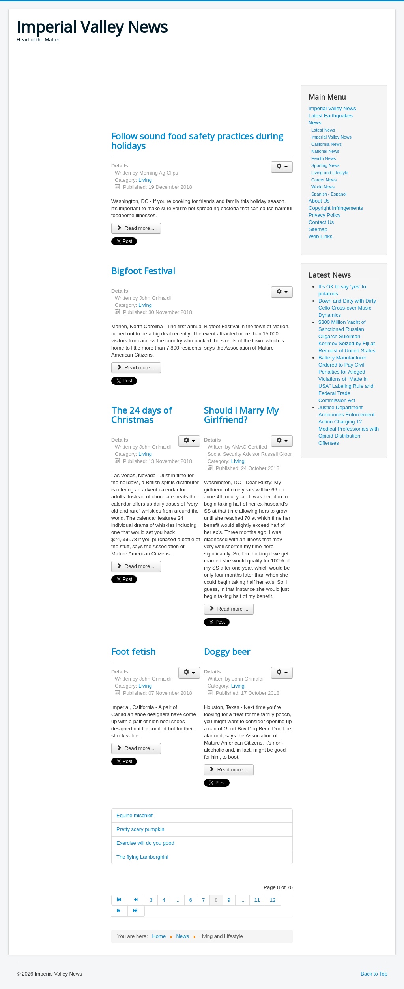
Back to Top (374, 974)
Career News (324, 179)
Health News (323, 158)
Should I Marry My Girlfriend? (241, 414)
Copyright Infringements (336, 208)
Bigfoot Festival (143, 270)
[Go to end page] (136, 911)
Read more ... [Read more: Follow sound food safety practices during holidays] (136, 228)
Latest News (323, 130)
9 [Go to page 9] (229, 900)
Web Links (320, 236)
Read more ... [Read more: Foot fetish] (136, 748)
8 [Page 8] (216, 900)
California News (326, 144)
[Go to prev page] (136, 900)
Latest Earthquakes (331, 115)
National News (325, 151)
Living (145, 180)
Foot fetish (133, 651)
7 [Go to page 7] (203, 900)
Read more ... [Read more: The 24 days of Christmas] (136, 566)
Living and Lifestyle (329, 172)
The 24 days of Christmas (141, 414)
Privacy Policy (324, 215)
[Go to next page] (119, 911)
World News (323, 186)
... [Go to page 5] (177, 900)
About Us (319, 201)
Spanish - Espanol (328, 194)
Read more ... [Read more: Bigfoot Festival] (136, 367)
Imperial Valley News (332, 108)
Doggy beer (227, 651)
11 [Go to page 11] (257, 900)
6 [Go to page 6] (190, 900)
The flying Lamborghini (142, 857)
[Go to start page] (119, 900)
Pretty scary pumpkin (140, 829)
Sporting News (325, 165)
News (315, 123)
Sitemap (318, 229)
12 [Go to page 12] (272, 900)
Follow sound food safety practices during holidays (197, 140)
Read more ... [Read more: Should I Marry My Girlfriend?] (229, 609)
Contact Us (321, 222)
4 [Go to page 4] (164, 900)
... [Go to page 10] (242, 900)
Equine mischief (134, 815)
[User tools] (282, 167)
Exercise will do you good (145, 843)
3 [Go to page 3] (151, 900)
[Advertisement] (160, 65)
